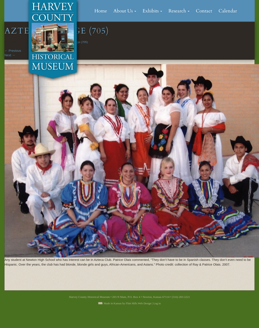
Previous (12, 50)
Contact (204, 11)
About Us (124, 11)
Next (9, 55)
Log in (157, 303)
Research (178, 11)
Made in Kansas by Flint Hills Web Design (127, 303)
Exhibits (152, 11)
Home (100, 11)
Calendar (228, 11)
